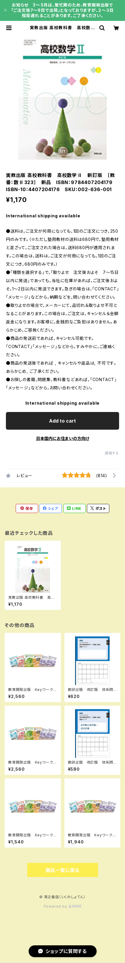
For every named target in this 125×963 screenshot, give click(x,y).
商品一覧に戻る (63, 870)
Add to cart (62, 421)
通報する (112, 453)
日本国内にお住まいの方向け (62, 438)
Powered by (63, 906)
